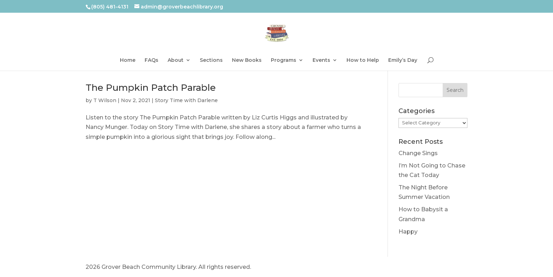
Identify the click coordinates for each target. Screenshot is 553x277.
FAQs (151, 60)
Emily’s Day (402, 60)
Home (127, 60)
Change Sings (418, 153)
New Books (247, 60)
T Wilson (104, 100)
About (176, 60)
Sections (211, 60)
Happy (408, 231)
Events (321, 60)
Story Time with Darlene (186, 100)
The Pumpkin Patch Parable (151, 87)
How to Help (363, 60)
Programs (283, 60)
